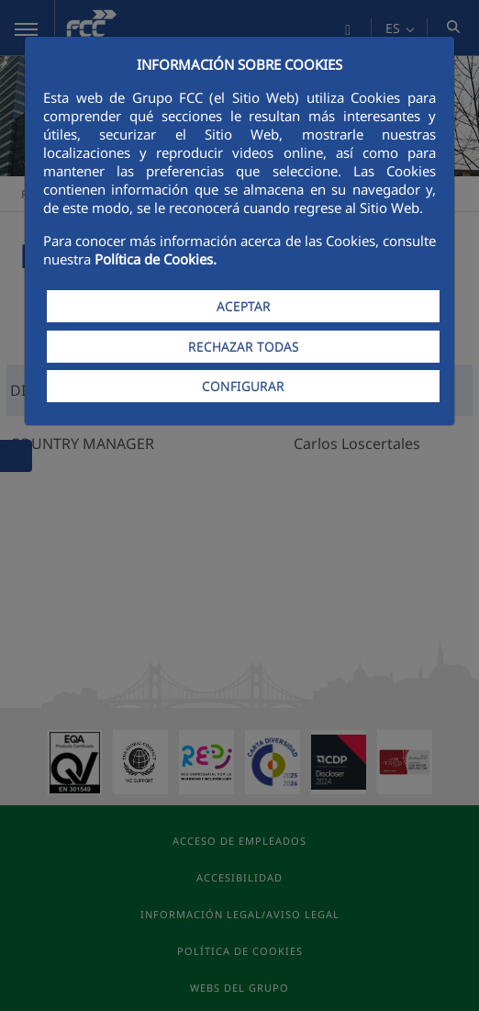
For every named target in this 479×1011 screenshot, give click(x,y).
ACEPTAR (244, 306)
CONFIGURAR (243, 386)
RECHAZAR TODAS (243, 346)
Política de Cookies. (156, 259)
